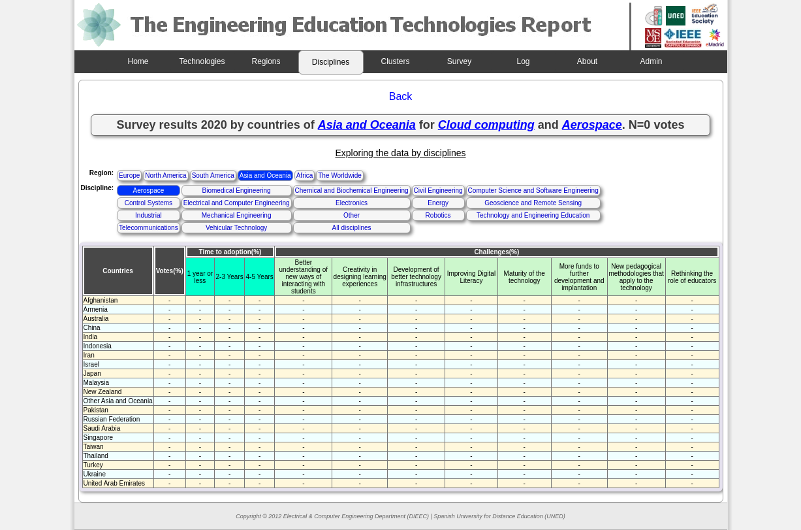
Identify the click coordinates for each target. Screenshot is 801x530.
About (587, 61)
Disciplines (330, 62)
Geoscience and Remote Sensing (533, 203)
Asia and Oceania (265, 175)
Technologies (202, 61)
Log (522, 61)
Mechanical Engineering (237, 215)
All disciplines (351, 227)
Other (351, 215)
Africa (304, 175)
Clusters (395, 61)
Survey (459, 61)
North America (165, 175)
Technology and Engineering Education (533, 215)
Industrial (148, 215)
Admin (651, 61)
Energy (438, 203)
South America (213, 175)
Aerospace (148, 190)
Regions (265, 61)
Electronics (352, 203)
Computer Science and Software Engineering (533, 190)
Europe (129, 175)
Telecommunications (148, 227)
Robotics (438, 215)
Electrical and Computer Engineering (236, 203)
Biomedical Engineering (236, 190)
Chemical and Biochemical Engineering (352, 190)
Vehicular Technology (236, 227)
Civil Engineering (438, 190)
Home (137, 61)
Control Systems (148, 203)
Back (401, 96)
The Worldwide (340, 175)
